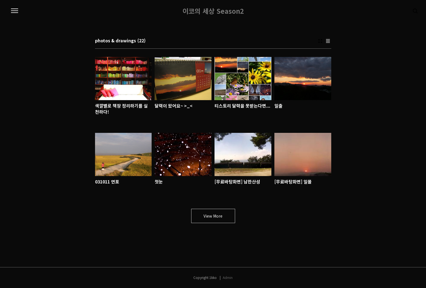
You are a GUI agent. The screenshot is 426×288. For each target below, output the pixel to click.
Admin (228, 277)
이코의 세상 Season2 (213, 11)
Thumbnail (320, 41)
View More (213, 216)
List (328, 41)
